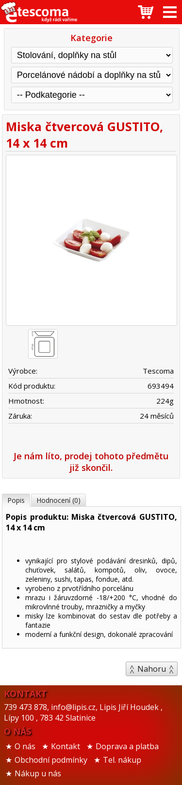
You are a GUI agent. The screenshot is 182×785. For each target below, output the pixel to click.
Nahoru (151, 669)
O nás (25, 746)
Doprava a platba (127, 746)
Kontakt (65, 746)
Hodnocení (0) (58, 500)
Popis (16, 500)
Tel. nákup (122, 760)
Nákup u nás (38, 773)
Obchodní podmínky (51, 760)
